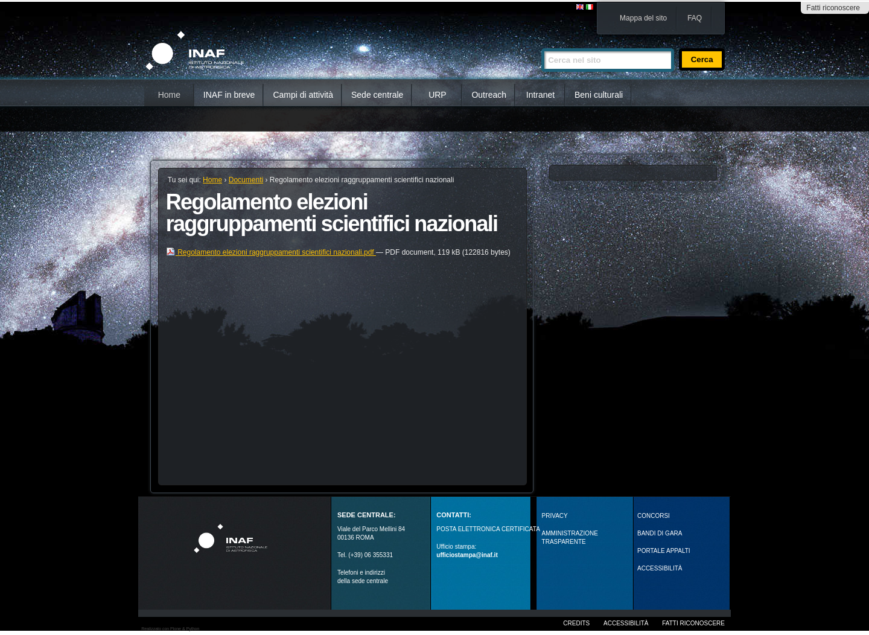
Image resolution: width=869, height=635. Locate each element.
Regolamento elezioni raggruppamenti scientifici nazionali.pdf (271, 252)
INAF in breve (229, 95)
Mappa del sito (643, 18)
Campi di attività (303, 95)
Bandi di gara (659, 533)
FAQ (694, 18)
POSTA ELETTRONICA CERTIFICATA (488, 529)
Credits (576, 623)
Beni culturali (599, 95)
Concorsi (653, 515)
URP (437, 95)
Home (169, 95)
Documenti (246, 180)
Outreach (488, 95)
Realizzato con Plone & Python (170, 629)
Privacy (555, 515)
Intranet (540, 95)
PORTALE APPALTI (663, 550)
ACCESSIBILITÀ (659, 568)
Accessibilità (625, 623)
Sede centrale (377, 95)
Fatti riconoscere (833, 8)
